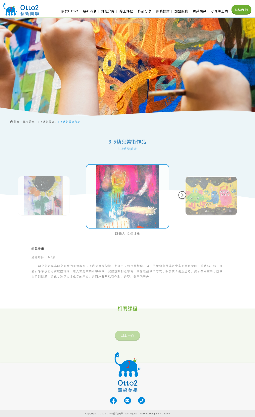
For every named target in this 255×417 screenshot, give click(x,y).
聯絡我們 (241, 9)
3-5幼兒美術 (46, 122)
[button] (182, 195)
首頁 (15, 122)
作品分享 (29, 122)
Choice (166, 413)
